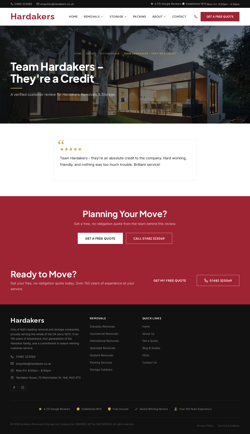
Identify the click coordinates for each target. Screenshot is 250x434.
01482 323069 (21, 3)
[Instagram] (22, 387)
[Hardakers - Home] (38, 16)
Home (73, 16)
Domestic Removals (102, 326)
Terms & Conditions (228, 425)
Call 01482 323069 (149, 238)
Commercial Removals (104, 333)
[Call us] (195, 16)
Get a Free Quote (220, 16)
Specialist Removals (102, 348)
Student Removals (101, 355)
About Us (148, 333)
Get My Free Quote (170, 280)
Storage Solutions (101, 369)
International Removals (104, 340)
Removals (93, 16)
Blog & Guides (151, 348)
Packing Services (101, 362)
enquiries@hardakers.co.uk (55, 3)
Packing (139, 16)
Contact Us (149, 362)
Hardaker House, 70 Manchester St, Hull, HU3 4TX (46, 377)
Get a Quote (150, 340)
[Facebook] (14, 387)
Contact (179, 16)
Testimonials (110, 53)
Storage (118, 16)
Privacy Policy (205, 425)
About (159, 16)
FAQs (145, 355)
